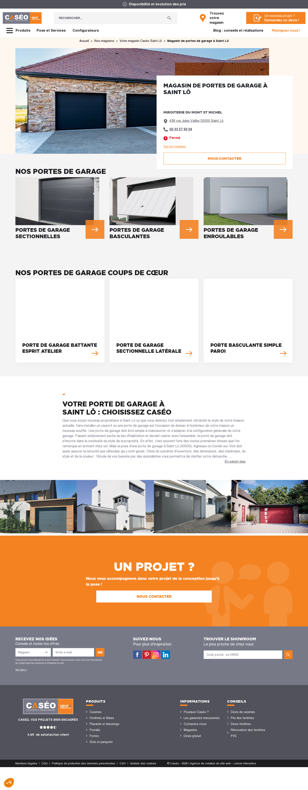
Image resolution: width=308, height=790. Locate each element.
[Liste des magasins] (33, 652)
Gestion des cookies (143, 786)
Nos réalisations (242, 754)
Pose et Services (51, 30)
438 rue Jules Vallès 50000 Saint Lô (196, 121)
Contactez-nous (195, 724)
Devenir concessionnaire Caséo (200, 751)
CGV (123, 786)
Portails (95, 730)
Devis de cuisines (243, 712)
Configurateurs (86, 30)
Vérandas (96, 754)
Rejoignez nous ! (286, 30)
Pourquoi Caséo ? (196, 712)
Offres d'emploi (194, 742)
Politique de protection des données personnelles (83, 786)
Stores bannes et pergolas (108, 748)
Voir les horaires (174, 146)
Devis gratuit (192, 736)
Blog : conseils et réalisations (238, 30)
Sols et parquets (101, 742)
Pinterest (146, 654)
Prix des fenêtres (242, 718)
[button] (9, 783)
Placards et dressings (104, 724)
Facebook (137, 654)
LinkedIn (165, 654)
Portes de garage (101, 766)
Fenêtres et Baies (102, 718)
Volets (94, 760)
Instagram (156, 654)
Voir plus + (21, 669)
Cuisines (96, 712)
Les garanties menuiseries (202, 718)
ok (100, 652)
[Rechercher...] (108, 18)
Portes (94, 736)
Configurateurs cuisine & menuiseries (247, 745)
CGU (44, 786)
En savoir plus (235, 461)
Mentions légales (26, 786)
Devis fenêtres (241, 724)
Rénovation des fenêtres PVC (248, 733)
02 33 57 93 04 (180, 129)
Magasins (190, 730)
